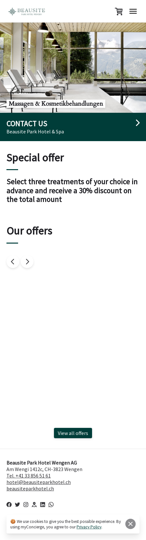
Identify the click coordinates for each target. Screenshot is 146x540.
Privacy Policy (89, 527)
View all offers (73, 433)
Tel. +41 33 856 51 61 (28, 475)
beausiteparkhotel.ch (30, 488)
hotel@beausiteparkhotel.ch (38, 482)
